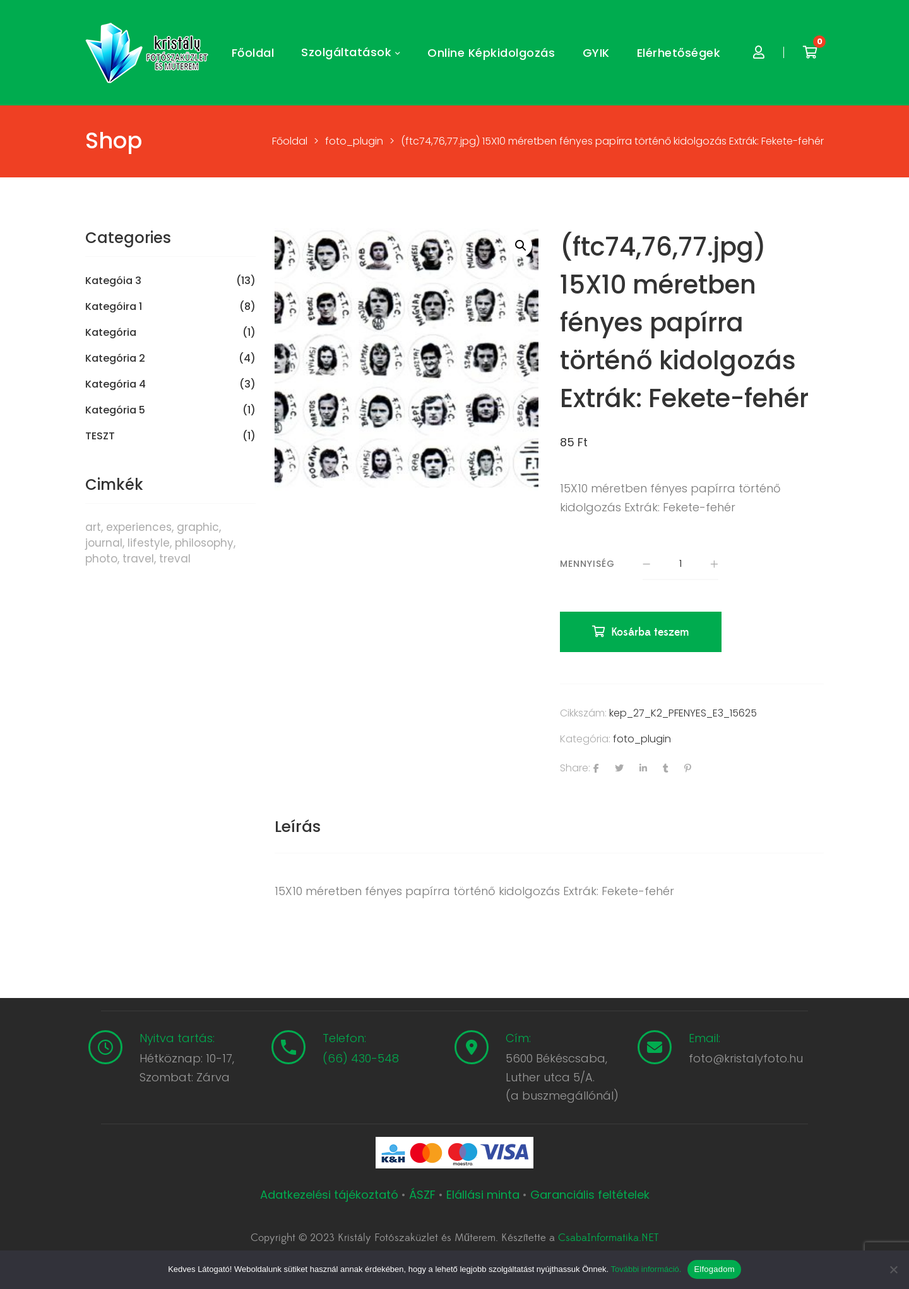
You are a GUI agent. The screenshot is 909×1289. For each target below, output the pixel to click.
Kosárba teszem (650, 632)
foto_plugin (642, 739)
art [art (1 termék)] (93, 527)
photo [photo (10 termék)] (101, 558)
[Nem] (893, 1269)
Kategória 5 (115, 410)
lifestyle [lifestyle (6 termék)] (149, 542)
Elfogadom (714, 1269)
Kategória (110, 332)
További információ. (645, 1269)
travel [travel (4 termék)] (138, 558)
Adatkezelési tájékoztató (330, 1195)
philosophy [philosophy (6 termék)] (204, 542)
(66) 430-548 (361, 1058)
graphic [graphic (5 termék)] (198, 527)
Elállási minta (483, 1195)
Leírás (298, 827)
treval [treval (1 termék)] (175, 558)
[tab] (298, 827)
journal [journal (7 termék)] (103, 542)
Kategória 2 (115, 358)
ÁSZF (422, 1195)
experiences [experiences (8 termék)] (139, 527)
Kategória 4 (115, 384)
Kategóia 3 (113, 281)
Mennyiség (587, 563)
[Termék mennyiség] (680, 564)
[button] (520, 245)
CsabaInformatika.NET (608, 1238)
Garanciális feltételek (590, 1195)
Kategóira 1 (113, 306)
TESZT (100, 436)
